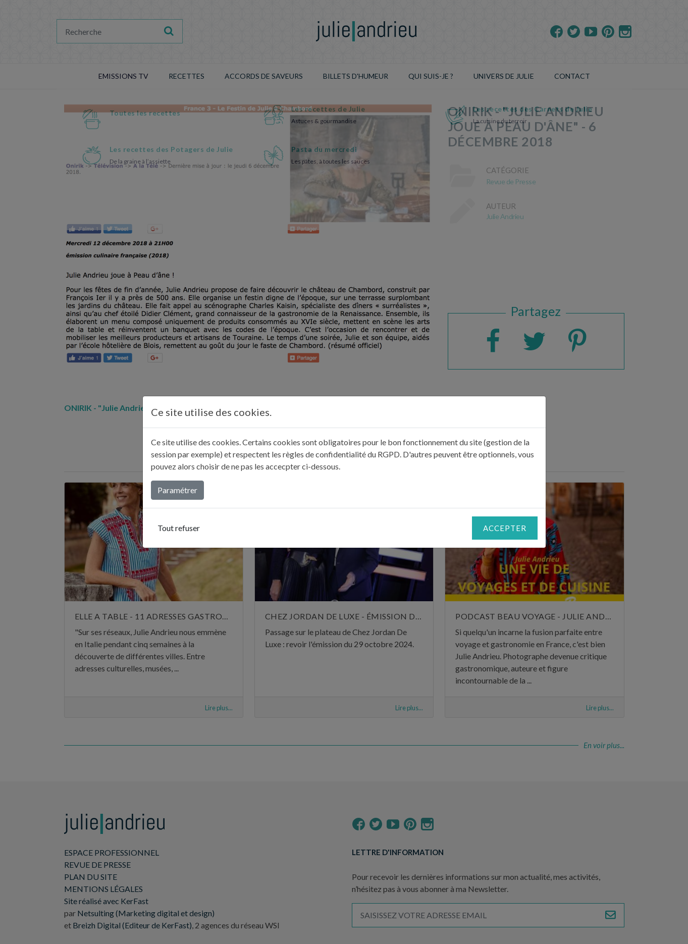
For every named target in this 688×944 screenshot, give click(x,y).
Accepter (504, 528)
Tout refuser (178, 528)
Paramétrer (177, 490)
